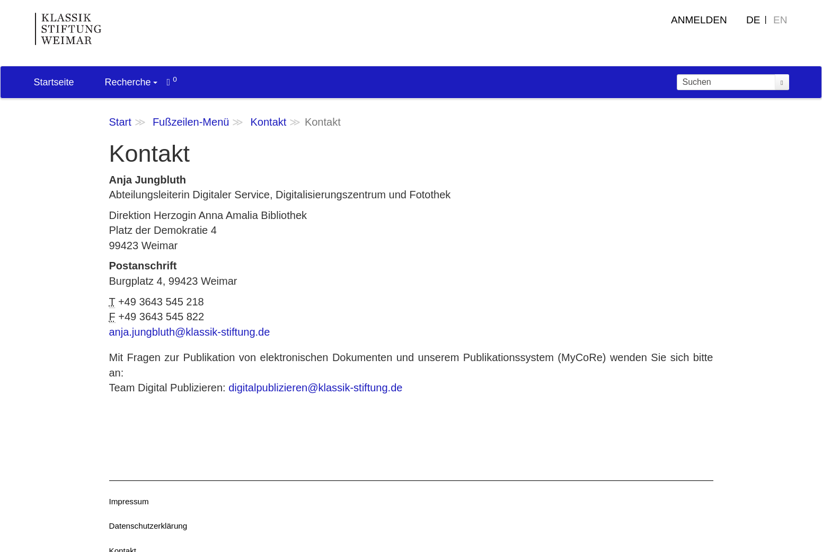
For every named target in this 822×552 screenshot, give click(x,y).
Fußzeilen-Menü (191, 122)
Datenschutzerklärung (148, 525)
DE (753, 19)
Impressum (129, 501)
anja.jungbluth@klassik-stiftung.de (189, 332)
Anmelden (699, 19)
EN (780, 19)
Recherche (131, 82)
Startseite (54, 82)
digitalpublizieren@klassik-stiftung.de (315, 387)
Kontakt (269, 122)
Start (120, 122)
